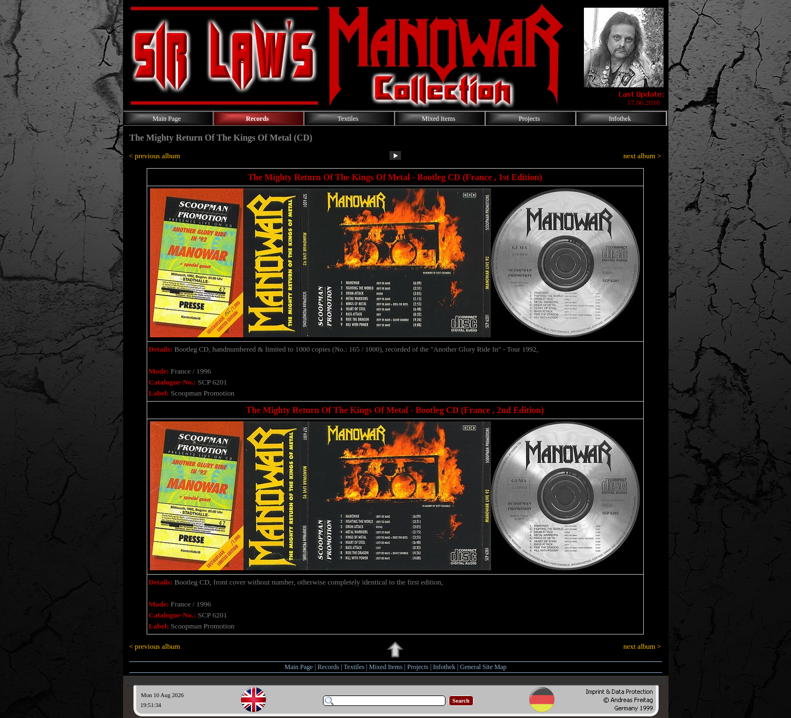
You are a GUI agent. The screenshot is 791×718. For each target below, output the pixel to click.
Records (328, 667)
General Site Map (483, 667)
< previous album (154, 156)
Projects (417, 667)
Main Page (299, 667)
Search (461, 701)
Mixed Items (386, 667)
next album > (642, 156)
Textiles (354, 667)
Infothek (444, 667)
